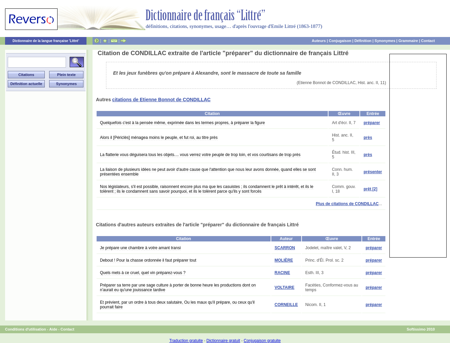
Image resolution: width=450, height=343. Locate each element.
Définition (363, 41)
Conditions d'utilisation (25, 329)
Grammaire (408, 41)
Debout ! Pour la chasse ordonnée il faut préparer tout (148, 260)
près (368, 137)
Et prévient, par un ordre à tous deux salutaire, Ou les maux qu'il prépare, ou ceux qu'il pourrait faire (177, 304)
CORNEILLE (286, 304)
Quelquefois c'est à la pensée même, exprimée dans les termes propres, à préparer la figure (182, 122)
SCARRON (285, 247)
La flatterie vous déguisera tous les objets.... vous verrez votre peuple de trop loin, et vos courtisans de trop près (200, 154)
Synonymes (385, 41)
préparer (372, 122)
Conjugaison (340, 41)
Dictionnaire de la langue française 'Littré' (45, 41)
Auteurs (319, 41)
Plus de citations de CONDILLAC (347, 203)
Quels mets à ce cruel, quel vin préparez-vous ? (142, 272)
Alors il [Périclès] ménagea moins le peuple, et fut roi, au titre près (159, 137)
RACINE (282, 272)
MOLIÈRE (284, 260)
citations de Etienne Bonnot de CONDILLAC (161, 99)
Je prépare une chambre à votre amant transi (140, 247)
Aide (53, 329)
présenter (373, 171)
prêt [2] (370, 189)
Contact (428, 41)
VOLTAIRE (285, 287)
